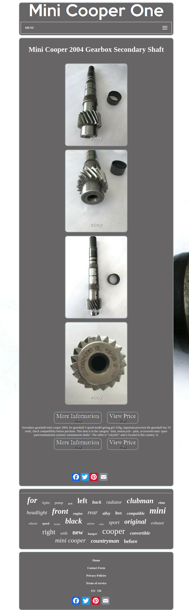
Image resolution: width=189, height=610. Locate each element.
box (118, 513)
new (77, 532)
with (63, 533)
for (32, 500)
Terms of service (96, 583)
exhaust (157, 523)
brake (57, 524)
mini (158, 510)
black (73, 521)
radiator (114, 502)
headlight (37, 512)
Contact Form (96, 568)
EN (93, 591)
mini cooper (70, 540)
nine (101, 524)
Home (96, 560)
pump (59, 503)
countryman (105, 541)
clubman (140, 501)
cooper (113, 531)
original (135, 521)
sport (114, 522)
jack (70, 503)
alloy (106, 513)
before (130, 541)
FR (99, 591)
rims (161, 503)
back (96, 502)
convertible (140, 533)
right (48, 532)
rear (92, 512)
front (60, 511)
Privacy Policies (96, 575)
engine (78, 513)
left (82, 501)
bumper (92, 534)
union (90, 523)
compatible (136, 513)
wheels (33, 523)
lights (46, 503)
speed (45, 523)
